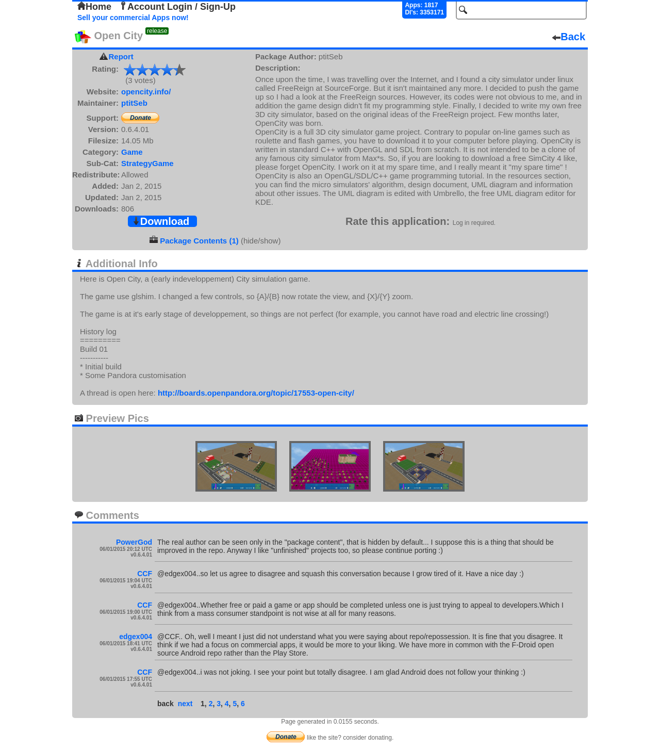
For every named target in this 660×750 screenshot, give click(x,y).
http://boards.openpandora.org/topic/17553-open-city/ (256, 392)
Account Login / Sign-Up (177, 7)
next (185, 703)
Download (161, 221)
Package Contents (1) (199, 240)
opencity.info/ (146, 91)
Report (121, 56)
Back (568, 36)
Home (94, 7)
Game (132, 152)
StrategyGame (147, 163)
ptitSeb (134, 103)
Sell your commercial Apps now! (133, 17)
